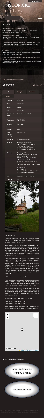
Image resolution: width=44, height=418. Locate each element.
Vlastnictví (10, 139)
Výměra (9, 129)
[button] (22, 330)
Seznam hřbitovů (12, 79)
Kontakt (9, 142)
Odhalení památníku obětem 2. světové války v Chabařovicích (21, 42)
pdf (40, 85)
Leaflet (21, 350)
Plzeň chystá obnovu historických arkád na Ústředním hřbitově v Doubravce (21, 49)
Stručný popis (10, 236)
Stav (8, 176)
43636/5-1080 (21, 132)
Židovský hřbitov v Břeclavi (10, 35)
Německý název (9, 125)
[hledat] (14, 17)
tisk (37, 85)
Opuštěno (10, 179)
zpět (34, 85)
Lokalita (9, 100)
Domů (4, 79)
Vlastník (9, 153)
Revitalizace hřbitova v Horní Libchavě (14, 28)
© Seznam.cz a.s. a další (31, 350)
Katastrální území (10, 114)
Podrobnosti (8, 96)
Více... (40, 66)
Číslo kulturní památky (9, 134)
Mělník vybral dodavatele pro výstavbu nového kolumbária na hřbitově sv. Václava (21, 58)
